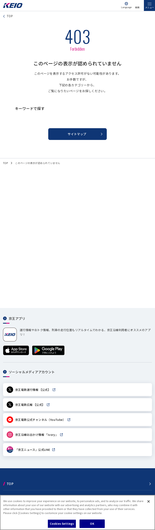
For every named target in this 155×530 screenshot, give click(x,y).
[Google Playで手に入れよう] (48, 354)
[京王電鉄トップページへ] (12, 6)
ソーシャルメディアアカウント (32, 371)
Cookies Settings (62, 524)
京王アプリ (17, 318)
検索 (137, 7)
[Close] (148, 501)
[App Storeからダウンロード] (16, 354)
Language (126, 7)
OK (92, 524)
